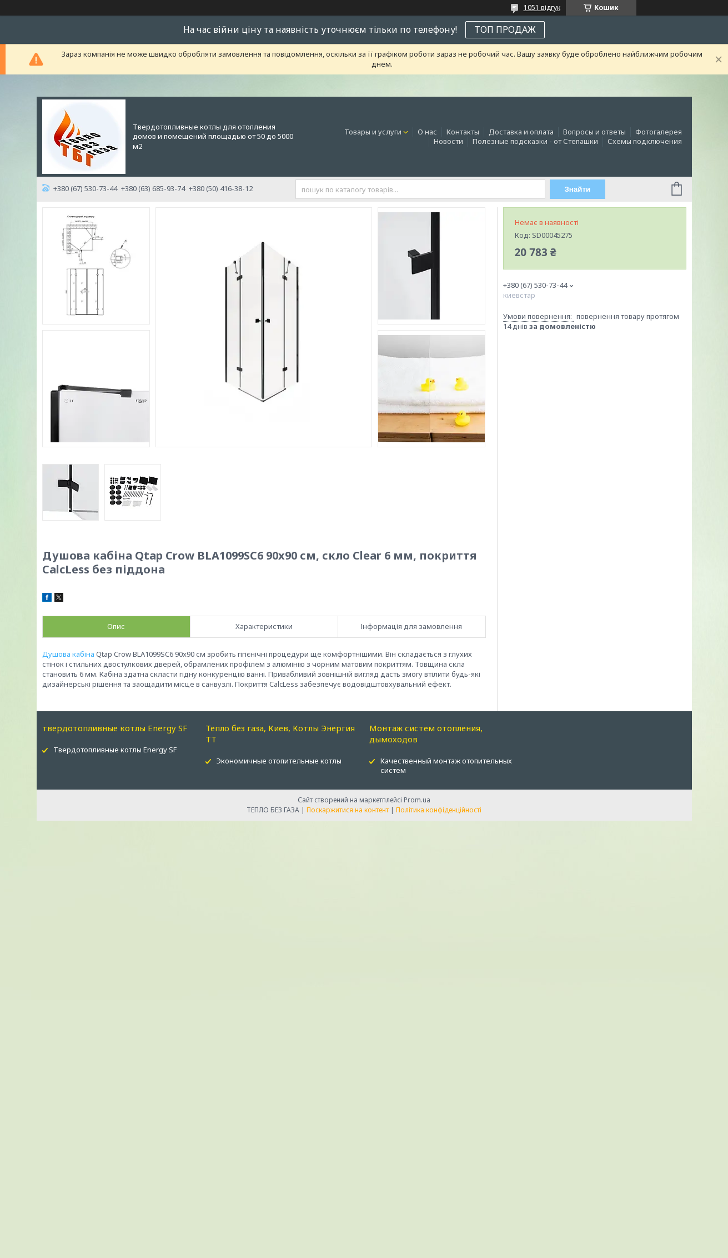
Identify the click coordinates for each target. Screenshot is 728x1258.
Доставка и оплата (521, 132)
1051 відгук (542, 7)
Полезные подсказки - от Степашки (535, 141)
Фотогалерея (658, 132)
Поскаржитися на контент (348, 810)
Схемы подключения (644, 141)
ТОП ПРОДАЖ (505, 29)
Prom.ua (417, 800)
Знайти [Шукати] (577, 189)
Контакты (462, 132)
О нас (427, 132)
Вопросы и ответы (594, 132)
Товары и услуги (372, 132)
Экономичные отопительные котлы (279, 761)
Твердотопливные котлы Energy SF (115, 750)
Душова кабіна (68, 654)
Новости (448, 141)
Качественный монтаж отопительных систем (446, 765)
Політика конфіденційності (438, 810)
